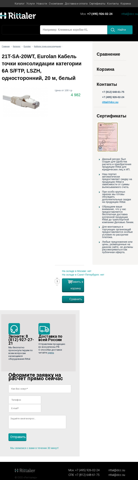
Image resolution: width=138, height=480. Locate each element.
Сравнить (75, 299)
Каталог (20, 3)
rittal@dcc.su (129, 14)
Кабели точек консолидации (47, 46)
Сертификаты (97, 3)
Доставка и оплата (76, 3)
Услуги (30, 3)
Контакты (113, 3)
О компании (56, 3)
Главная (6, 46)
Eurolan (27, 46)
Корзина (126, 3)
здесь (51, 352)
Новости (41, 3)
